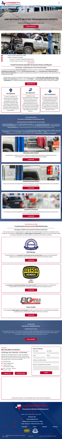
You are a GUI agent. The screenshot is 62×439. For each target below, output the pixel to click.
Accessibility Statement (51, 436)
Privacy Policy (43, 436)
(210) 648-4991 (32, 417)
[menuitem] (5, 427)
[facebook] (26, 412)
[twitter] (29, 412)
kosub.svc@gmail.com (32, 419)
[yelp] (35, 412)
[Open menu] (59, 3)
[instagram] (32, 412)
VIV (32, 436)
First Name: (46, 351)
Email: (45, 355)
